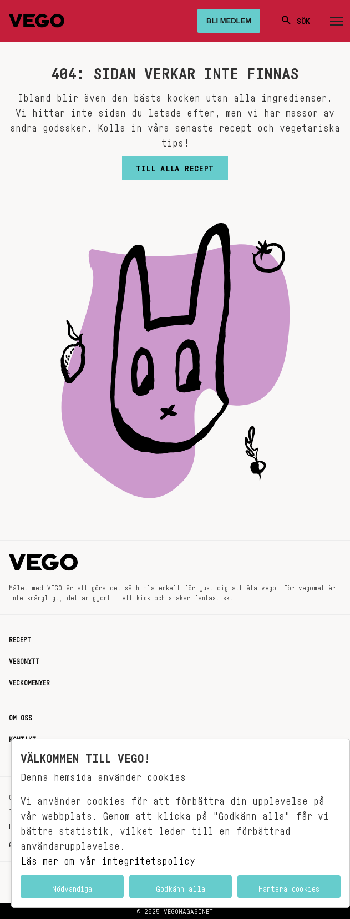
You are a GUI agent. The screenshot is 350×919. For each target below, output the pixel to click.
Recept (20, 637)
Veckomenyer (29, 680)
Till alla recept (175, 166)
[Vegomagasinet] (36, 21)
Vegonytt (24, 659)
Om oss (20, 715)
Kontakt (22, 737)
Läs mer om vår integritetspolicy (108, 858)
